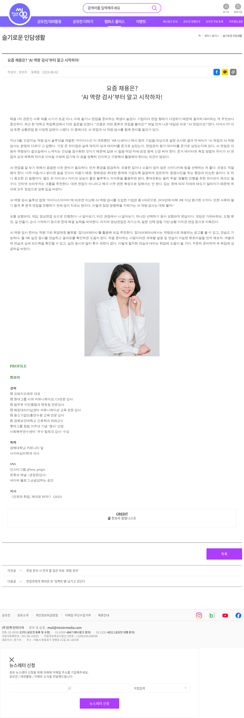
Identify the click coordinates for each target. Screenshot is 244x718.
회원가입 (238, 8)
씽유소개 (23, 615)
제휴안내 (103, 615)
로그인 (226, 8)
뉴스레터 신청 (99, 703)
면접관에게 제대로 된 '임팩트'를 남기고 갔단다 (55, 581)
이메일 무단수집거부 (78, 615)
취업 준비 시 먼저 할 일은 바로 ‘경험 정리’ (52, 570)
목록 (224, 553)
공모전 (6, 615)
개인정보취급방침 (46, 615)
